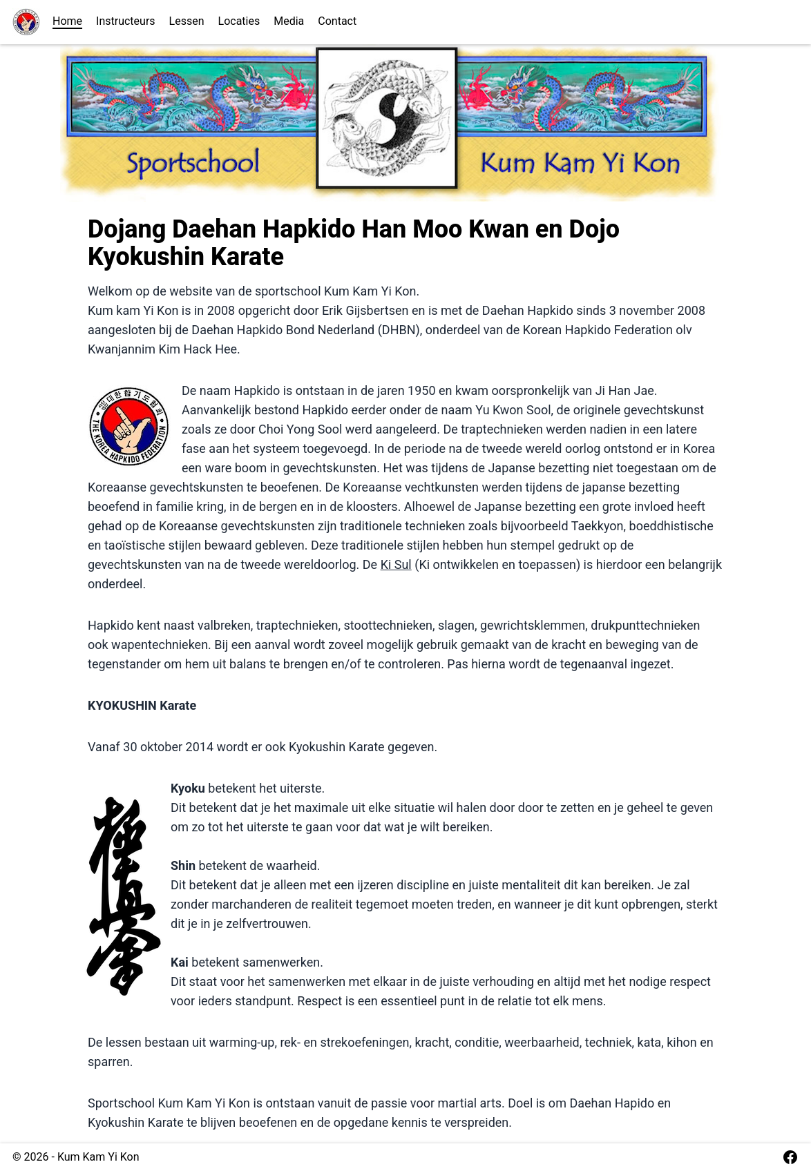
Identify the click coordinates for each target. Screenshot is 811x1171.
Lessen (186, 21)
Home (67, 21)
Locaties (239, 21)
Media (289, 21)
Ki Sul (396, 564)
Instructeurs (125, 21)
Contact (337, 21)
